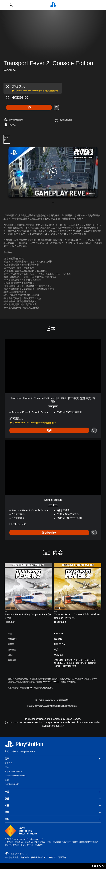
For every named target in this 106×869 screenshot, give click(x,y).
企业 (7, 780)
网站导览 (62, 857)
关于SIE (8, 763)
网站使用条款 (37, 857)
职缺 (7, 767)
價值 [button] (53, 798)
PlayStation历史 (12, 784)
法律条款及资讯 (12, 857)
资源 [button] (53, 812)
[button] (53, 172)
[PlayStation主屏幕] (53, 5)
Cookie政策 (51, 857)
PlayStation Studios (13, 771)
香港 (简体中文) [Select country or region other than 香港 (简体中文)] (16, 853)
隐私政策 (25, 857)
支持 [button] (53, 805)
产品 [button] (53, 791)
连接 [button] (53, 819)
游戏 (14, 751)
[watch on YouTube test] (90, 193)
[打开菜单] (3, 5)
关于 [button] (53, 758)
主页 (7, 751)
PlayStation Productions (15, 776)
